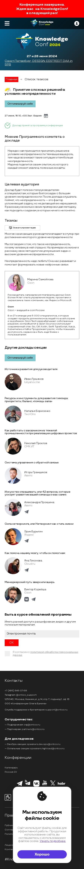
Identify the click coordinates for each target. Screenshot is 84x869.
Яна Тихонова (33, 560)
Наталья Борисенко (37, 411)
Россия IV (11, 772)
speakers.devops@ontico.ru (43, 744)
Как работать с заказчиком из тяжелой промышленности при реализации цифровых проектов (41, 432)
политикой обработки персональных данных (45, 653)
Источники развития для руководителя (31, 369)
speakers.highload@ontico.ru (47, 748)
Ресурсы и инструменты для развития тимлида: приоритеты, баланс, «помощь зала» (36, 400)
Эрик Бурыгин (33, 531)
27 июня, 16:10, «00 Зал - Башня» (23, 116)
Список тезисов (36, 79)
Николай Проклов (35, 443)
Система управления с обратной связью (32, 462)
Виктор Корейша (35, 589)
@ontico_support (26, 695)
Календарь (11, 767)
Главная (11, 79)
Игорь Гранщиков (35, 472)
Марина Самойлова (40, 279)
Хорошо (42, 854)
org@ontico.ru (32, 725)
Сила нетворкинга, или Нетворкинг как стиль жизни (39, 523)
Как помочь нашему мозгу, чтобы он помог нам (35, 553)
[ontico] (76, 23)
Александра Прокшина (39, 502)
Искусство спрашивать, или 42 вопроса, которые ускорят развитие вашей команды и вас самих (37, 493)
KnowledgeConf (54, 9)
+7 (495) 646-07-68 (16, 690)
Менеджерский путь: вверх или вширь (29, 582)
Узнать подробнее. (53, 841)
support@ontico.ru (56, 710)
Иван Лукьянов (33, 379)
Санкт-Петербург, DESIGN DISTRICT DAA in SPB (38, 63)
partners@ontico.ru (33, 729)
